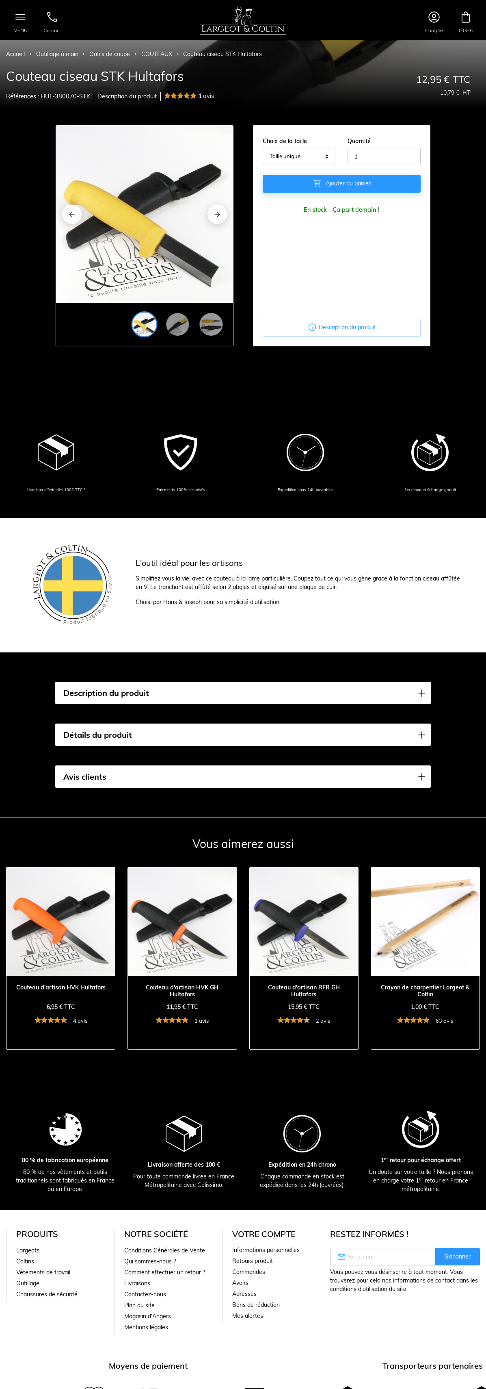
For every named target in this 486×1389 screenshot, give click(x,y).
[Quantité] (384, 156)
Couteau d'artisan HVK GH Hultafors (182, 991)
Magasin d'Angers (147, 1316)
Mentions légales (146, 1327)
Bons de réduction (256, 1305)
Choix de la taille (285, 141)
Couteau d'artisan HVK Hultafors (61, 987)
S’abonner (458, 1256)
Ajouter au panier (342, 183)
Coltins (25, 1261)
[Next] (217, 214)
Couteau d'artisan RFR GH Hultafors (304, 991)
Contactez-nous (145, 1294)
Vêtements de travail (43, 1272)
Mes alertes (247, 1315)
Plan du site (139, 1305)
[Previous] (72, 214)
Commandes (248, 1272)
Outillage (27, 1283)
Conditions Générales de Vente (164, 1250)
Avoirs (240, 1283)
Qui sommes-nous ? (150, 1261)
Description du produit (127, 96)
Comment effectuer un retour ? (164, 1272)
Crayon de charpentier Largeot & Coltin (425, 991)
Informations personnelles (266, 1250)
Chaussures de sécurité (47, 1294)
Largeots (27, 1250)
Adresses (244, 1294)
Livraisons (137, 1283)
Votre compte (264, 1234)
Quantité (359, 141)
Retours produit (252, 1261)
